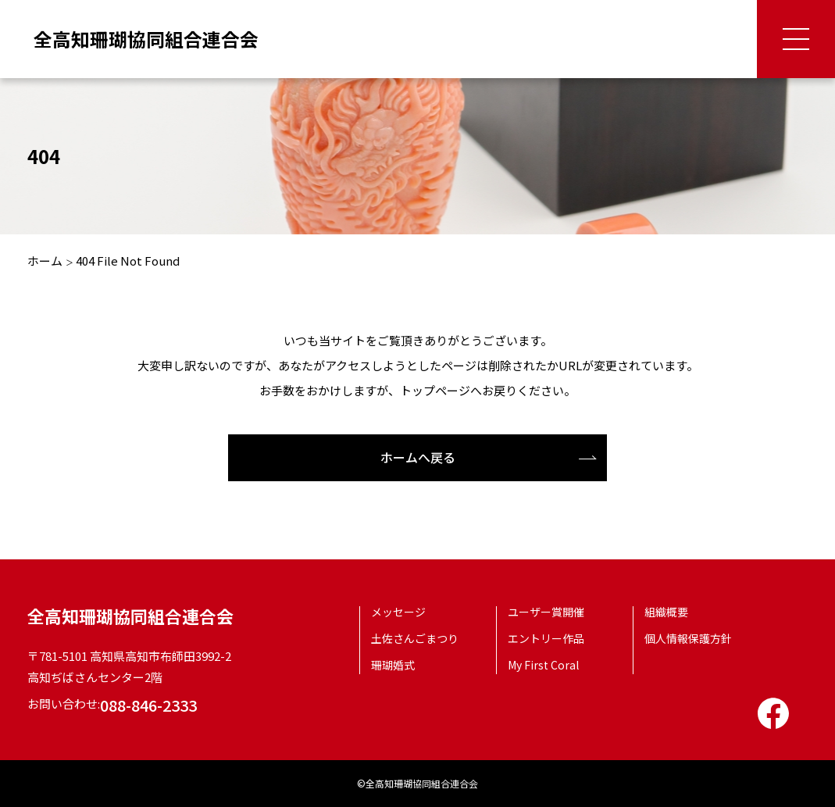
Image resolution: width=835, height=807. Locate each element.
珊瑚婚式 (393, 665)
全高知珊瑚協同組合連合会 (146, 38)
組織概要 (666, 612)
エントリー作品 (546, 638)
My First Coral (543, 665)
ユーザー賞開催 (546, 612)
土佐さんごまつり (415, 638)
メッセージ (398, 612)
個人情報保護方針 (688, 638)
